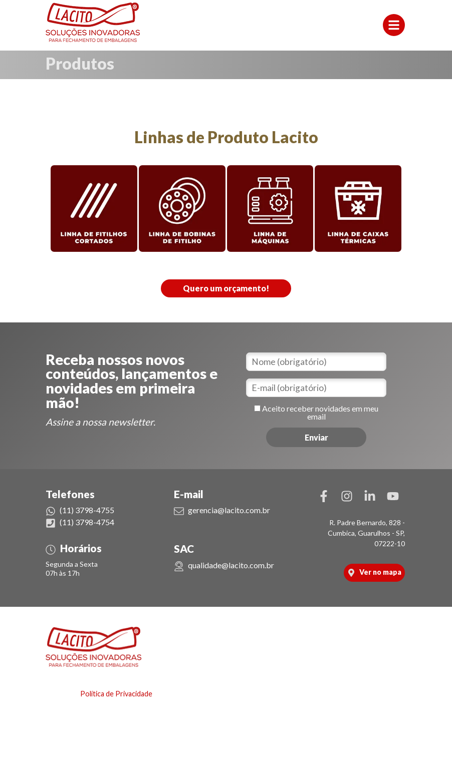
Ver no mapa (374, 572)
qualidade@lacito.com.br (224, 565)
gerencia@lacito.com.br (222, 510)
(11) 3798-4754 (80, 522)
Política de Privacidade (116, 693)
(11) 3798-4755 (80, 510)
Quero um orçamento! (226, 288)
